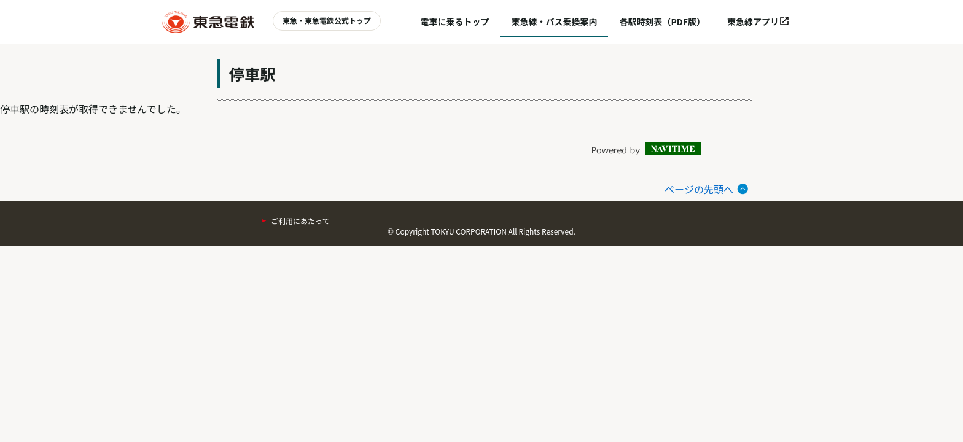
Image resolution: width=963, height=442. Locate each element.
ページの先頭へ (699, 189)
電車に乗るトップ (454, 21)
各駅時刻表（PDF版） (662, 21)
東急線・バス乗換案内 (554, 21)
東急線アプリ (758, 21)
